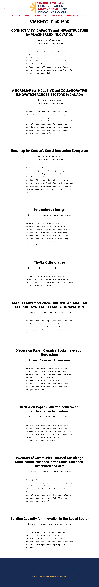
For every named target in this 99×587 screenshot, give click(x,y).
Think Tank (60, 43)
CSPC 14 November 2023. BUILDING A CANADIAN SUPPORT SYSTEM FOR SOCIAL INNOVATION (49, 304)
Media (47, 15)
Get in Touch (58, 15)
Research (53, 43)
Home (14, 15)
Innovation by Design (49, 209)
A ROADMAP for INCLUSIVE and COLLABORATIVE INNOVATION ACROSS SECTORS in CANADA (49, 92)
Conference (46, 43)
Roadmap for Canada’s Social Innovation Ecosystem (49, 150)
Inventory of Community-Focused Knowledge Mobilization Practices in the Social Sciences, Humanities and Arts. (49, 461)
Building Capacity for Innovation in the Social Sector (49, 518)
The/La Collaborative (49, 262)
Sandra (45, 40)
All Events (37, 15)
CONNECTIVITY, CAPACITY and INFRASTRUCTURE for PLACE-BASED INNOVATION (49, 32)
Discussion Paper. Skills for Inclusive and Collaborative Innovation (49, 409)
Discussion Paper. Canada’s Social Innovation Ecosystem (49, 352)
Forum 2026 (24, 15)
